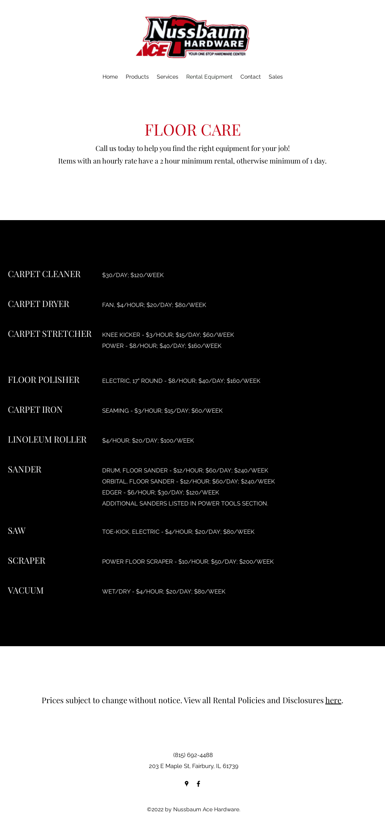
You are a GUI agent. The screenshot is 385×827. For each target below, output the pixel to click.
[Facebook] (198, 784)
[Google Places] (187, 784)
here (333, 700)
